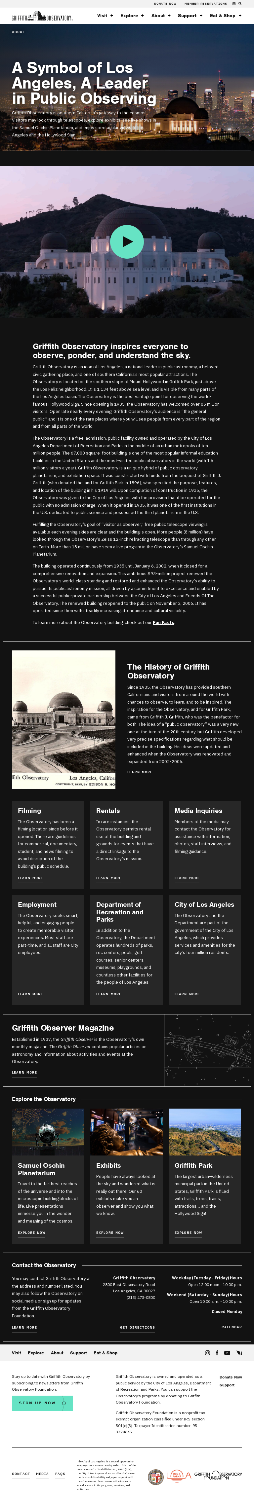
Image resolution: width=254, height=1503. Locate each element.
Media (42, 1474)
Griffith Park (193, 1165)
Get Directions (137, 1327)
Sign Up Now (37, 1403)
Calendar (232, 1327)
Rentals (108, 810)
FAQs (60, 1474)
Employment (37, 904)
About (158, 15)
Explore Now (32, 1232)
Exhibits (108, 1165)
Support (187, 15)
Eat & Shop (222, 15)
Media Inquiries (198, 810)
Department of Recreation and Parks (120, 912)
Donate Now (165, 3)
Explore (129, 15)
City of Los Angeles (204, 904)
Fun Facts (163, 622)
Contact (21, 1474)
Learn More (139, 772)
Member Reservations (206, 3)
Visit (102, 15)
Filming (29, 810)
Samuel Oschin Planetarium (41, 1169)
